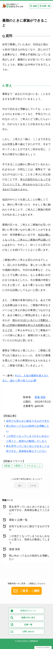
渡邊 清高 (40, 397)
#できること (34, 465)
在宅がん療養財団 (30, 641)
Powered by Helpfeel (42, 647)
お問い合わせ (28, 631)
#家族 (7, 465)
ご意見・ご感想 (30, 590)
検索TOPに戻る (28, 617)
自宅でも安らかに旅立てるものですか (27, 421)
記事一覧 (46, 6)
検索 (35, 6)
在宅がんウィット (28, 610)
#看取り (18, 465)
